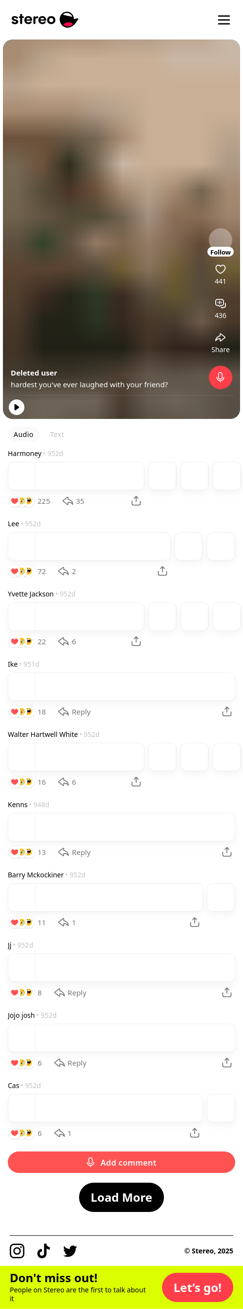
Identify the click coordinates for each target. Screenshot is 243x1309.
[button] (197, 1287)
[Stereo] (45, 20)
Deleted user (34, 372)
